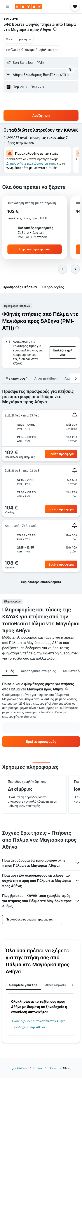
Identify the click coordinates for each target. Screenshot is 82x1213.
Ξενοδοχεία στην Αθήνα (28, 1027)
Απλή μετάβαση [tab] (46, 378)
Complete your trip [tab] (23, 985)
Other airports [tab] (55, 985)
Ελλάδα (53, 1068)
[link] (41, 741)
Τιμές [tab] (10, 671)
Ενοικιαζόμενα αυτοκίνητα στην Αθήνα (38, 1021)
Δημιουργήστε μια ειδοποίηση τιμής (31, 163)
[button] (7, 7)
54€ (7, 24)
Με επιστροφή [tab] (16, 378)
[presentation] (55, 29)
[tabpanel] (41, 489)
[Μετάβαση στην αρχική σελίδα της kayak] (28, 6)
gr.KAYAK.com (20, 1068)
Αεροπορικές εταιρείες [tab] (38, 671)
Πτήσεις (38, 1068)
